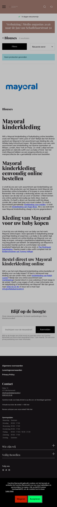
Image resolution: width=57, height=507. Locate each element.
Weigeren (21, 499)
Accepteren (35, 499)
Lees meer (10, 491)
